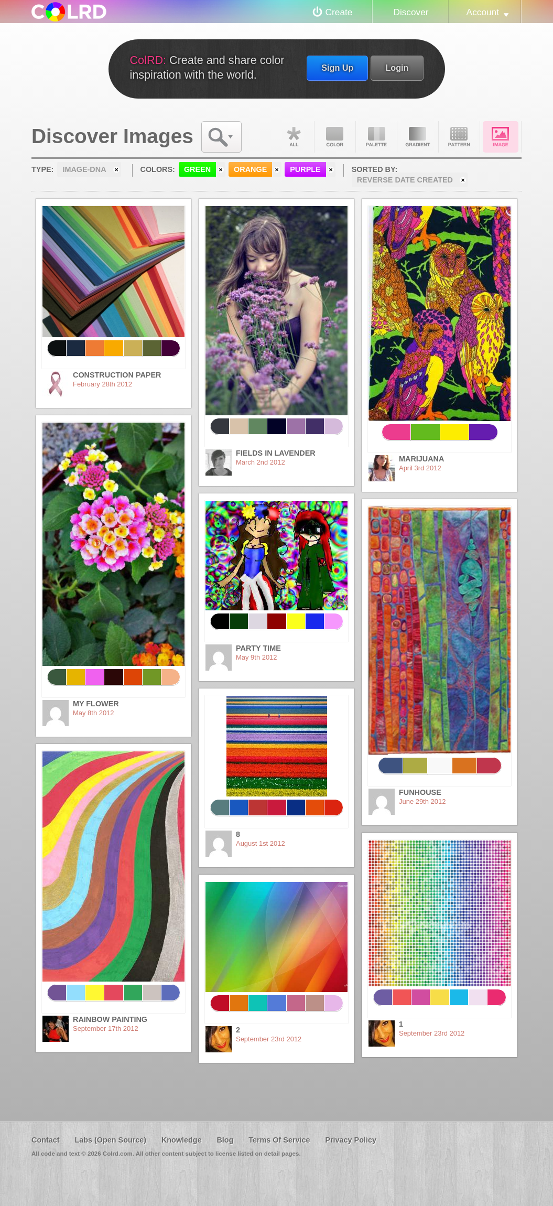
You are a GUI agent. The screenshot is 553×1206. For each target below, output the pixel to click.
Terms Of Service (279, 1140)
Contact (45, 1140)
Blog (224, 1140)
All (293, 137)
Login (396, 67)
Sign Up (337, 67)
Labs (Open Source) (110, 1140)
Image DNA (500, 137)
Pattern (459, 137)
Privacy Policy (350, 1140)
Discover (410, 12)
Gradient (418, 137)
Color (335, 137)
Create (339, 12)
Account (483, 12)
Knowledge (181, 1140)
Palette (376, 137)
